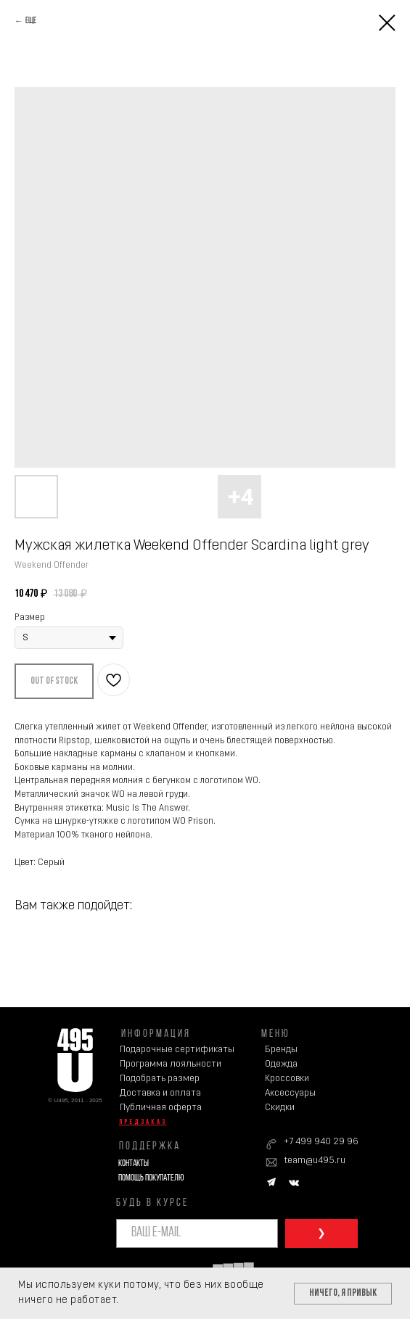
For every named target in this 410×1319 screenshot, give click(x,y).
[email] (197, 1233)
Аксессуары (290, 1093)
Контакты (133, 1163)
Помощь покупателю (151, 1178)
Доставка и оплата (160, 1093)
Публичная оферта (161, 1107)
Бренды (281, 1049)
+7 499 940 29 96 (321, 1141)
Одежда (281, 1064)
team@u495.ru (314, 1160)
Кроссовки (287, 1078)
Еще (30, 21)
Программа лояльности (170, 1064)
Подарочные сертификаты (177, 1049)
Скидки (280, 1107)
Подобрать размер (160, 1078)
